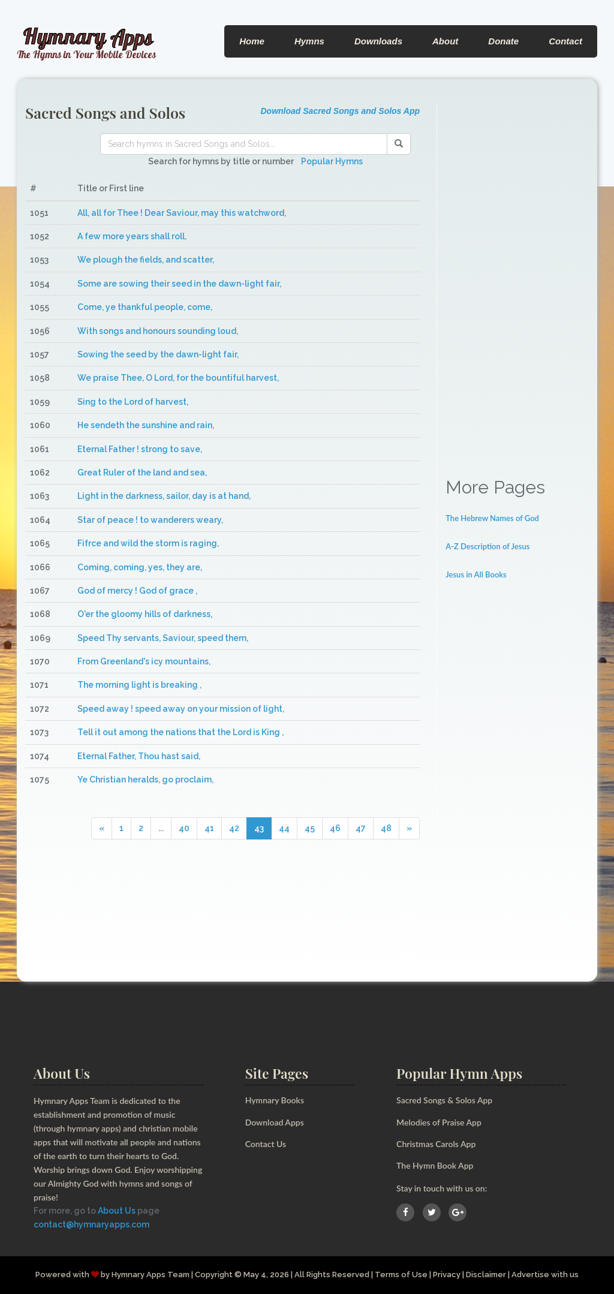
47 (361, 828)
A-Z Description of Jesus (487, 546)
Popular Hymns (332, 161)
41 (209, 828)
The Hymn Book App (435, 1165)
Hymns (309, 41)
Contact (565, 41)
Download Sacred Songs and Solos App (340, 111)
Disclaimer (486, 1274)
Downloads (378, 41)
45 (310, 828)
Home (251, 41)
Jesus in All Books (476, 574)
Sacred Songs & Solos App (444, 1100)
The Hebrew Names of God (492, 518)
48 (386, 828)
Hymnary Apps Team (150, 1274)
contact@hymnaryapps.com (91, 1224)
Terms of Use (401, 1274)
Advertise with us (545, 1274)
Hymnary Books (274, 1100)
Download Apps (274, 1122)
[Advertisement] (517, 284)
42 (234, 828)
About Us (117, 1210)
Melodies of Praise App (438, 1122)
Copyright (214, 1274)
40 (184, 828)
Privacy (446, 1274)
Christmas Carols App (435, 1144)
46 (335, 828)
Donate (503, 41)
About (445, 41)
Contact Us (266, 1144)
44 (284, 828)
